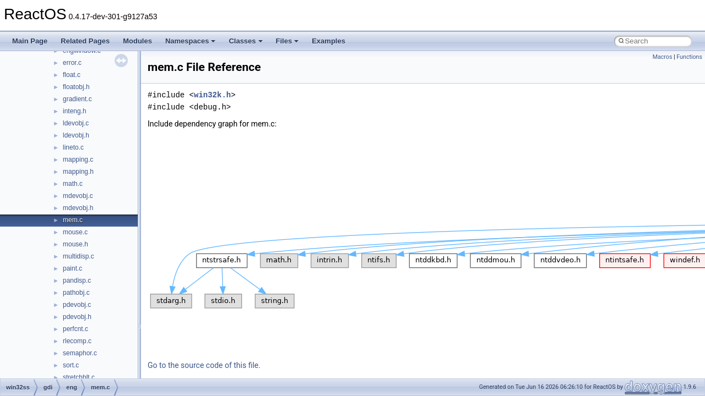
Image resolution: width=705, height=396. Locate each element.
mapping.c (78, 159)
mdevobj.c (78, 196)
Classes (245, 41)
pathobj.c (76, 292)
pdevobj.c (77, 305)
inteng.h (74, 111)
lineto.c (73, 147)
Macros (663, 57)
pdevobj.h (77, 317)
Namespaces (190, 41)
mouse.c (75, 232)
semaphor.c (80, 353)
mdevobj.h (78, 208)
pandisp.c (77, 280)
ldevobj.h (76, 135)
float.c (71, 75)
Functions (689, 57)
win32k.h (212, 95)
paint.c (72, 268)
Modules (137, 41)
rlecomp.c (77, 341)
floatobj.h (76, 87)
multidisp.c (78, 256)
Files (287, 41)
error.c (72, 63)
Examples (328, 41)
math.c (73, 184)
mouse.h (75, 244)
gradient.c (77, 99)
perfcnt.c (75, 329)
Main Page (29, 41)
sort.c (71, 365)
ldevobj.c (76, 123)
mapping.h (78, 171)
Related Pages (85, 41)
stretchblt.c (79, 377)
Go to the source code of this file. (204, 365)
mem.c (73, 220)
